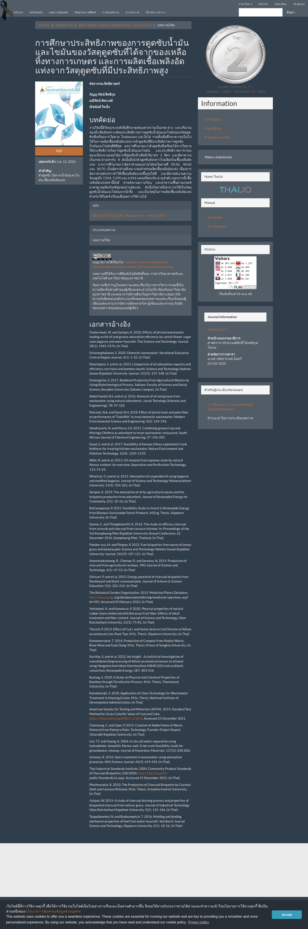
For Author (215, 217)
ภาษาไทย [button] (245, 4)
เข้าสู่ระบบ (299, 4)
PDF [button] (59, 151)
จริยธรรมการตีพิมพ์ (85, 12)
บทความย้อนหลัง (58, 12)
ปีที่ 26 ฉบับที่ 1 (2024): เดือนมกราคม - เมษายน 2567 (115, 25)
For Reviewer (217, 226)
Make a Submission (218, 157)
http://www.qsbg (101, 597)
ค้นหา (291, 12)
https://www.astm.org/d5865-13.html (116, 718)
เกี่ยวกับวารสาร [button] (155, 12)
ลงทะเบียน (280, 4)
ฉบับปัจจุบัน (36, 12)
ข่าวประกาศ (132, 12)
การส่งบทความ (110, 12)
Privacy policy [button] (198, 922)
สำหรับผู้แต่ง (213, 128)
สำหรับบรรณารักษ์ (217, 137)
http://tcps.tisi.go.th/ (152, 773)
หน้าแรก (263, 4)
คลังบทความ (64, 25)
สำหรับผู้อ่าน (213, 119)
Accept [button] (287, 914)
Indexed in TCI (218, 329)
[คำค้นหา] (261, 12)
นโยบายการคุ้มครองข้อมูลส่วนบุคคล (53, 911)
